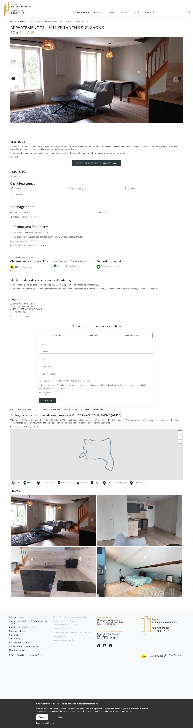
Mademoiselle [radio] (132, 335)
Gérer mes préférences (45, 723)
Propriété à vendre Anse (63, 621)
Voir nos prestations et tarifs (21, 257)
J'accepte (42, 717)
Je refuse (58, 717)
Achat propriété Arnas (62, 629)
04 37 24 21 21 (108, 638)
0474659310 (20, 312)
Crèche (28, 483)
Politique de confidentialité (93, 409)
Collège (82, 483)
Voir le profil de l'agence (19, 316)
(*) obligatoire (45, 392)
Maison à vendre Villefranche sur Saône (70, 617)
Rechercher (81, 12)
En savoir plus (15, 271)
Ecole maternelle (45, 483)
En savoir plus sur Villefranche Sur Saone (26, 427)
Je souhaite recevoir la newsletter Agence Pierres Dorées (65, 381)
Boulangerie (137, 483)
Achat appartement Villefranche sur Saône (71, 632)
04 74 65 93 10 (108, 624)
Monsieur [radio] (57, 335)
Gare (16, 483)
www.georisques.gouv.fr (115, 153)
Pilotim (40, 655)
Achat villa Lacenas (61, 636)
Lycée (95, 483)
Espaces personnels (179, 13)
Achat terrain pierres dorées (65, 640)
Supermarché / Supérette (115, 483)
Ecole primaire (65, 483)
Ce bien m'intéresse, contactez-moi (96, 163)
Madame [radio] (93, 335)
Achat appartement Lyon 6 (64, 625)
